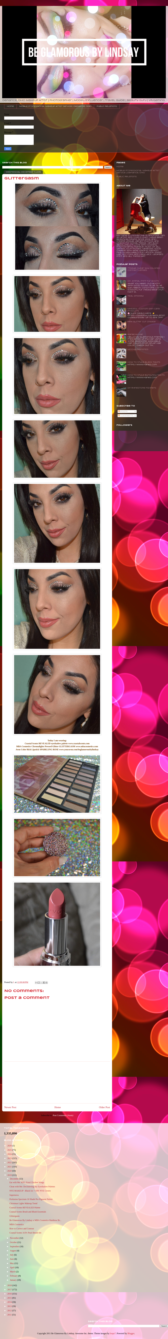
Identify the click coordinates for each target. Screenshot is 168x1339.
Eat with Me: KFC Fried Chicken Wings (26, 1182)
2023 (9, 1158)
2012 (9, 1310)
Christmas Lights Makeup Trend (23, 1203)
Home (10, 106)
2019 (9, 1175)
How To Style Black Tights (144, 362)
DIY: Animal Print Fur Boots (143, 281)
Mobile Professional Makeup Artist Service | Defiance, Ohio (55, 106)
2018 (9, 1285)
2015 (9, 1298)
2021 (9, 1167)
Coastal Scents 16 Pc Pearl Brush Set (25, 1233)
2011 (9, 1315)
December (14, 1179)
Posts (123, 411)
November (15, 1238)
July (12, 1255)
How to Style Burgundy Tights (146, 375)
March (13, 1271)
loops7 (113, 1333)
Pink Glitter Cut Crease (142, 322)
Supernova (14, 1195)
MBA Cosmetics (16, 1224)
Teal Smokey (136, 296)
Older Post (104, 1107)
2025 (9, 1150)
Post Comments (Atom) (63, 1115)
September (15, 1246)
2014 (9, 1302)
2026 (9, 1146)
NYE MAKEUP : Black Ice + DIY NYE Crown (30, 1191)
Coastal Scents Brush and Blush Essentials (27, 1212)
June (12, 1259)
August (13, 1250)
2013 (9, 1306)
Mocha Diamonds (138, 349)
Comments (125, 416)
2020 (9, 1171)
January (13, 1280)
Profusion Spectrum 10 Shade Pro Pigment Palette (31, 1199)
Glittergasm (14, 1216)
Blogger (130, 1333)
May (12, 1263)
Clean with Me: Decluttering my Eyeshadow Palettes (32, 1186)
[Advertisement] (57, 1082)
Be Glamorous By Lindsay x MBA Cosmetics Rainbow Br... (35, 1220)
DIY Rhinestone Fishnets (142, 388)
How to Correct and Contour (21, 1228)
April (12, 1267)
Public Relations (107, 106)
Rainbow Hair (135, 334)
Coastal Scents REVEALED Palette (24, 1207)
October (13, 1242)
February (14, 1276)
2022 (9, 1162)
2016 (9, 1294)
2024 (9, 1154)
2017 (9, 1289)
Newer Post (10, 1107)
